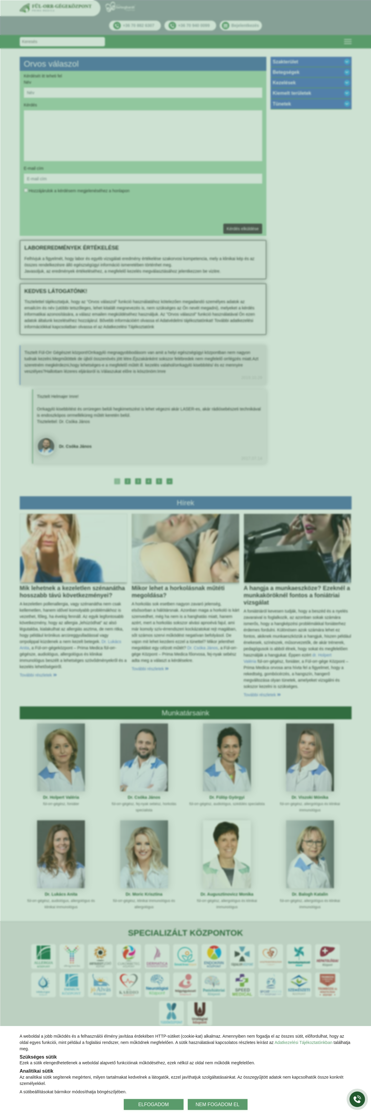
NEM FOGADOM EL (217, 1104)
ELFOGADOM (153, 1104)
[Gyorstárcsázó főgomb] (357, 1099)
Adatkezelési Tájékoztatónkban (303, 1042)
